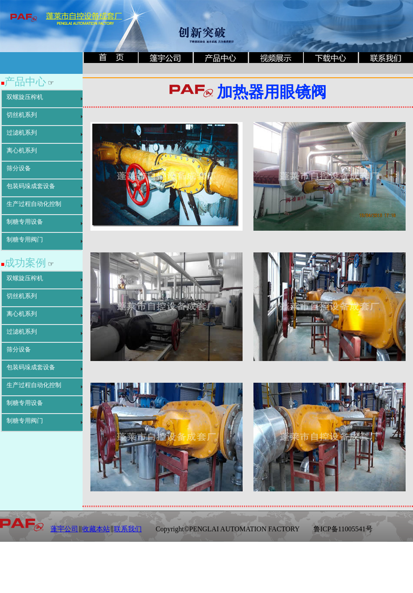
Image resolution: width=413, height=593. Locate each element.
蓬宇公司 (64, 529)
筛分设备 (19, 168)
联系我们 (128, 529)
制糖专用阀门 (25, 239)
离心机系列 (22, 150)
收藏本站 (96, 529)
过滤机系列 (22, 132)
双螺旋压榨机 (25, 97)
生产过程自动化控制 (34, 204)
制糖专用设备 (25, 222)
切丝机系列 (22, 115)
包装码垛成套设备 (31, 186)
